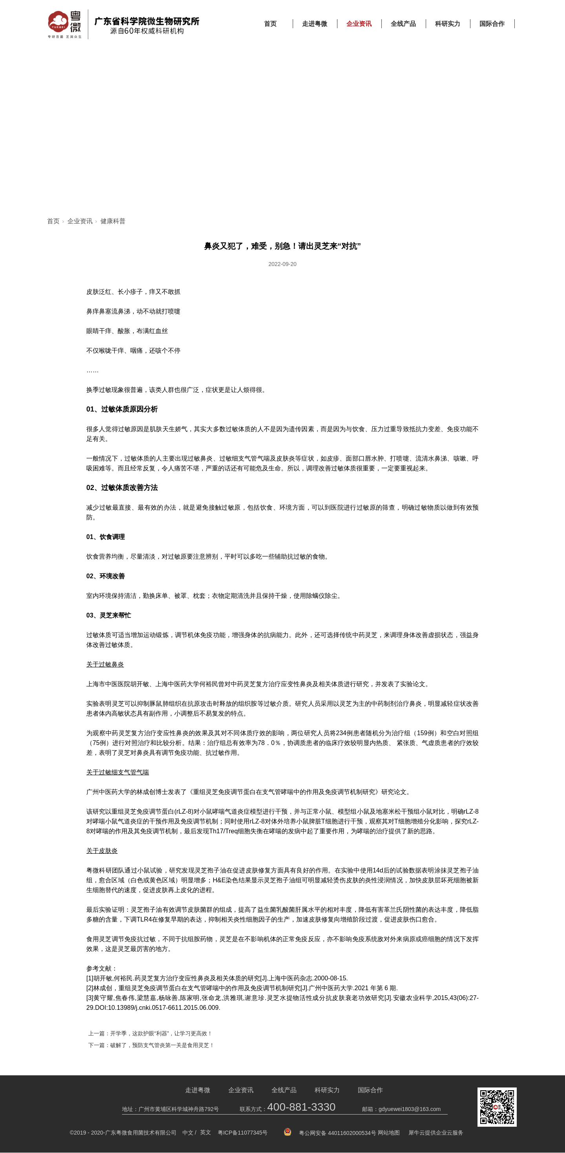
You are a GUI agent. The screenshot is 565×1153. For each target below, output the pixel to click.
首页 (270, 23)
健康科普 (113, 221)
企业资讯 (359, 23)
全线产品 (403, 23)
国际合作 (492, 23)
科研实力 (447, 23)
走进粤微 (314, 23)
